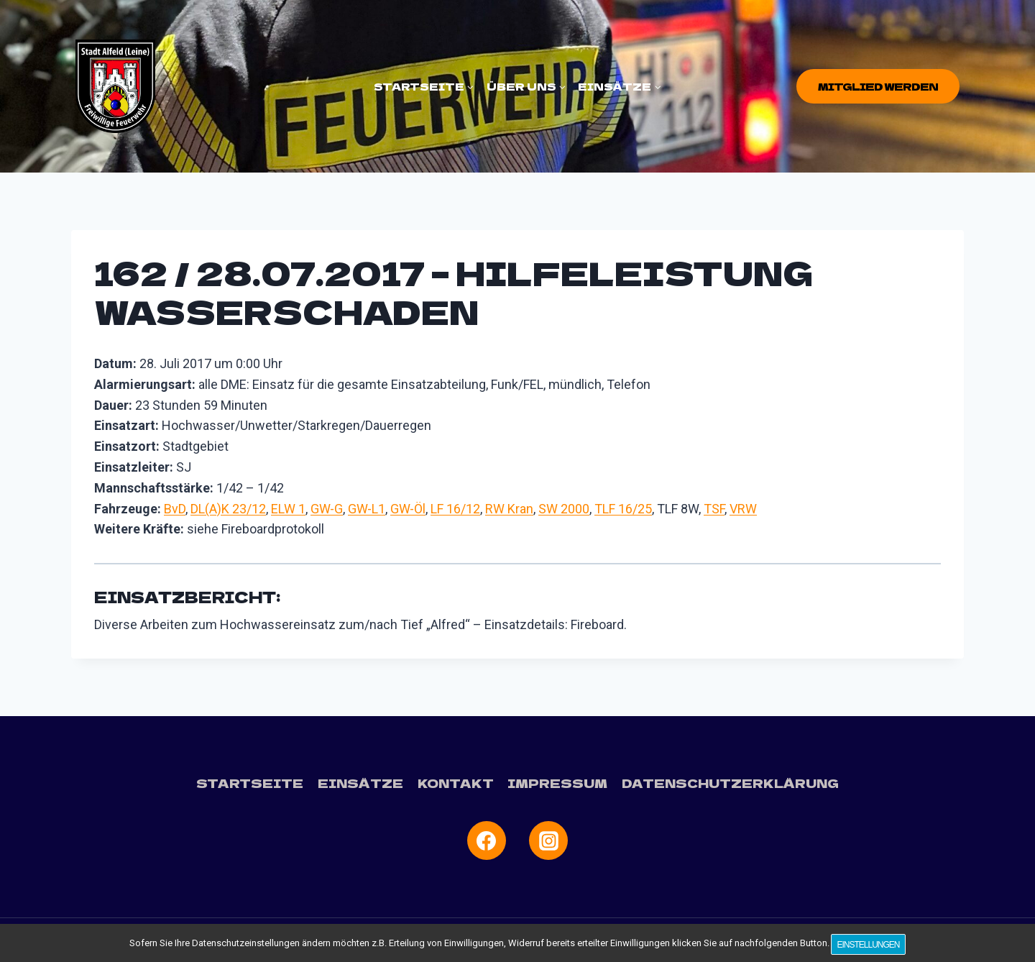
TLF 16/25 (623, 508)
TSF (714, 508)
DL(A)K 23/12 (228, 508)
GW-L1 (366, 508)
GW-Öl (408, 508)
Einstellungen (871, 946)
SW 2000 (563, 508)
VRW (743, 508)
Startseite (259, 783)
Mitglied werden (878, 86)
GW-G (326, 508)
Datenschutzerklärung (722, 783)
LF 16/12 (455, 508)
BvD (174, 508)
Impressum (556, 783)
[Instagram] (548, 839)
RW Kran (509, 508)
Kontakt (457, 783)
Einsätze (365, 783)
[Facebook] (486, 839)
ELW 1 (288, 508)
